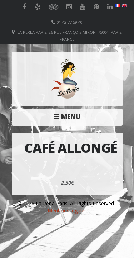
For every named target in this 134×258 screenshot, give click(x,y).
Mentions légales (67, 210)
